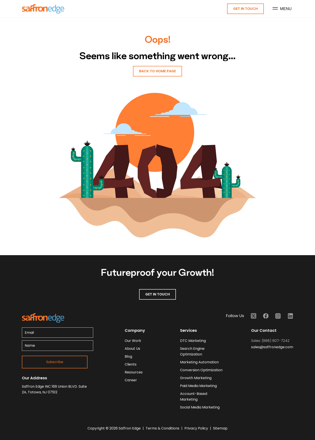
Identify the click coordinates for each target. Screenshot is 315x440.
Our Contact (263, 330)
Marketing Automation (199, 362)
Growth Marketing (196, 377)
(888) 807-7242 (275, 340)
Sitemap (220, 428)
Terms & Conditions (163, 428)
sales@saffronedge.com (272, 347)
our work (133, 340)
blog (128, 356)
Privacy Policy (196, 428)
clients (130, 364)
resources (134, 372)
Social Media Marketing (200, 407)
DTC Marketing (193, 340)
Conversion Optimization (201, 370)
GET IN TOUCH (157, 294)
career (131, 380)
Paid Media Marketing (198, 385)
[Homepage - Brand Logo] (43, 9)
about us (132, 348)
